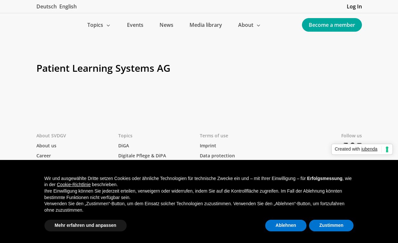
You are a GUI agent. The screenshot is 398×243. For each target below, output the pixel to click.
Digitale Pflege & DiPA (142, 156)
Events (135, 24)
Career (43, 156)
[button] (99, 25)
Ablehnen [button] (286, 225)
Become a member (332, 24)
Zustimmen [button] (331, 225)
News (166, 24)
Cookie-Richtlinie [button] (74, 184)
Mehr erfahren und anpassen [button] (85, 225)
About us (46, 146)
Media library (205, 24)
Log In (354, 6)
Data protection (217, 156)
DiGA (123, 146)
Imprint (208, 146)
